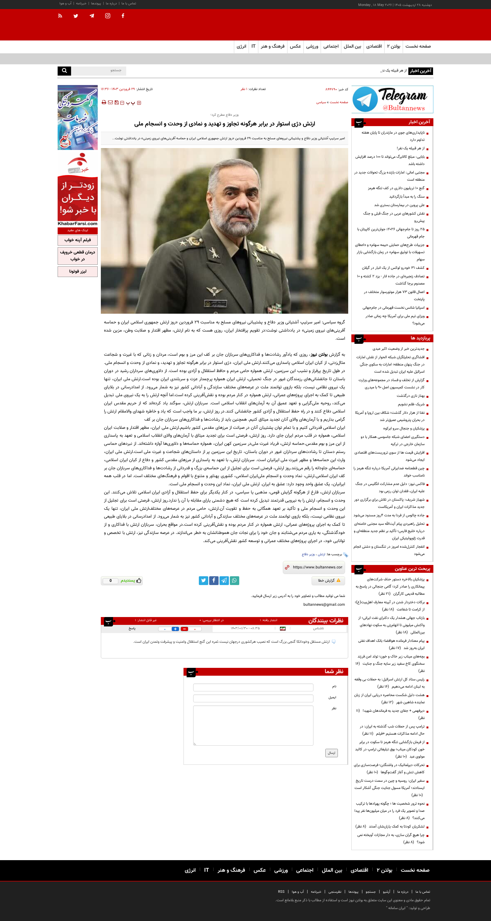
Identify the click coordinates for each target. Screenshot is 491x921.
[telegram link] (224, 580)
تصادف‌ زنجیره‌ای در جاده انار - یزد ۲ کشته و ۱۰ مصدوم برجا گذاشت (391, 280)
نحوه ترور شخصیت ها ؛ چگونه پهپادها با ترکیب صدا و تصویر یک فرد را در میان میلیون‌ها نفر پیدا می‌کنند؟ (389, 811)
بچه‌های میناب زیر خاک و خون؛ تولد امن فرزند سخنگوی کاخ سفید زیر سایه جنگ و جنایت (390, 664)
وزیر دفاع (308, 554)
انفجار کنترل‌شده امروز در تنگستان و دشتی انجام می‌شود (389, 550)
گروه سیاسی (334, 322)
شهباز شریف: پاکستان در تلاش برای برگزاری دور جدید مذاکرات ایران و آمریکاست (389, 503)
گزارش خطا (329, 580)
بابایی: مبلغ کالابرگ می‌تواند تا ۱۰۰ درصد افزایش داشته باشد (390, 160)
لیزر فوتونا (77, 271)
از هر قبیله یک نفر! (411, 148)
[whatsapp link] (234, 580)
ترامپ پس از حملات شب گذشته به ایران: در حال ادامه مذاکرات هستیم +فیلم (392, 730)
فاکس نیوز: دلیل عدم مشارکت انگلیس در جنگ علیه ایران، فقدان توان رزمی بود (390, 487)
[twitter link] (203, 580)
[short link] (317, 567)
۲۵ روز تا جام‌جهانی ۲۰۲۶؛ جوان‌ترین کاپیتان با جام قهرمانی (391, 232)
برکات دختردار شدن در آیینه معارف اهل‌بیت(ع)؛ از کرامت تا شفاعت (390, 605)
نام (334, 686)
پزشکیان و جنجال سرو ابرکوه (404, 428)
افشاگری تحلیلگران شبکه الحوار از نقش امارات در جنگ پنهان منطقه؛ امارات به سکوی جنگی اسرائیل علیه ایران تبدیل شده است (390, 364)
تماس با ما (128, 3)
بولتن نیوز (319, 354)
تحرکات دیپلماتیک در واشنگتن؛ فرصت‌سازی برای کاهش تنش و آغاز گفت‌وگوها (389, 768)
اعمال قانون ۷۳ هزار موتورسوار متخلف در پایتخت (394, 295)
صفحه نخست (418, 46)
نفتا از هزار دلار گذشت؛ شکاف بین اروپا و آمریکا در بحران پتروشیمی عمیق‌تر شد (390, 416)
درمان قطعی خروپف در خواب (77, 256)
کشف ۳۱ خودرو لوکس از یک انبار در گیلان (393, 268)
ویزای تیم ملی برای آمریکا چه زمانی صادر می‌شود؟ (395, 319)
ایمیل (332, 697)
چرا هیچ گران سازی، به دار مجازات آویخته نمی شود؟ (391, 838)
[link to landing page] (402, 24)
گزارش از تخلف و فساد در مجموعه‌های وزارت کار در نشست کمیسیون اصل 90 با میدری (392, 383)
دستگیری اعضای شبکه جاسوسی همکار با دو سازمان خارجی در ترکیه (393, 440)
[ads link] (392, 99)
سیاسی (321, 102)
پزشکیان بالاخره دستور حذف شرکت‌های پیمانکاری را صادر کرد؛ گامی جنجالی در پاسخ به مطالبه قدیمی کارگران (390, 587)
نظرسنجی (334, 892)
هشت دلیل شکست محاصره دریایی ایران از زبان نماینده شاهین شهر (389, 698)
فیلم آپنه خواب (78, 240)
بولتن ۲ (393, 46)
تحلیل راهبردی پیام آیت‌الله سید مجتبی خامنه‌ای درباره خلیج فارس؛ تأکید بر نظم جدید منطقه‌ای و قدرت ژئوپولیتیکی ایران (389, 531)
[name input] (253, 687)
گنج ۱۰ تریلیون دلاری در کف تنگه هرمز (396, 188)
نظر (334, 708)
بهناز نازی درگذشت (411, 396)
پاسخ (132, 628)
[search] (64, 71)
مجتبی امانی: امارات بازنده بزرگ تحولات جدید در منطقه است (389, 176)
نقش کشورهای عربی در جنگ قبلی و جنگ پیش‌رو (394, 217)
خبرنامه (81, 3)
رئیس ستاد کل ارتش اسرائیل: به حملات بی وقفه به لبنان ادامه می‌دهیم (389, 683)
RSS (281, 892)
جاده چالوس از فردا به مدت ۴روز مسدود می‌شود (389, 515)
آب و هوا (65, 3)
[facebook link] (214, 580)
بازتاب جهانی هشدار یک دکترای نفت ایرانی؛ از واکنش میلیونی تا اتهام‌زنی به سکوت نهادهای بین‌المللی (391, 625)
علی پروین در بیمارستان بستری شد (399, 205)
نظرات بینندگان (326, 621)
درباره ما (111, 3)
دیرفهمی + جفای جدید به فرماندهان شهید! (390, 714)
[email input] (253, 698)
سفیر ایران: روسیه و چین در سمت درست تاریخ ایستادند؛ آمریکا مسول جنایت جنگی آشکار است (389, 788)
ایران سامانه (397, 908)
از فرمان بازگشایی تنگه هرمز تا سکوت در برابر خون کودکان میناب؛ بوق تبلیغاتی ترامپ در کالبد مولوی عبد (390, 749)
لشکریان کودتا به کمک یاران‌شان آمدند (390, 826)
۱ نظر (243, 89)
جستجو (371, 892)
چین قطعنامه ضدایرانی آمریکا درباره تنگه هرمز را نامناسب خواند (389, 472)
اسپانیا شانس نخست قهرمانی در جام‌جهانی (394, 308)
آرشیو (386, 892)
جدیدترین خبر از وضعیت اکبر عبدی (399, 349)
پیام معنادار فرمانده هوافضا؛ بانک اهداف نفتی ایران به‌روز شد (391, 644)
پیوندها (96, 3)
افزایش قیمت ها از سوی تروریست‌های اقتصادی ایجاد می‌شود (389, 456)
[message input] (253, 725)
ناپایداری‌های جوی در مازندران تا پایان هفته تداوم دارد (393, 136)
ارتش (321, 554)
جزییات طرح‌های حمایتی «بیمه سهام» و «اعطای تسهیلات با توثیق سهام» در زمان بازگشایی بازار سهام (390, 252)
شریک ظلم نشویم (411, 404)
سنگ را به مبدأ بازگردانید (407, 197)
